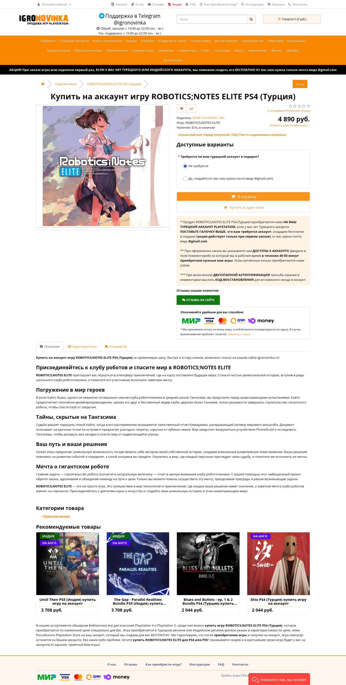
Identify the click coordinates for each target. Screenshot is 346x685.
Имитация (275, 40)
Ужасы (239, 50)
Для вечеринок (226, 40)
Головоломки (200, 40)
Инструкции (200, 664)
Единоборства (253, 40)
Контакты (297, 4)
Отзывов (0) (116, 346)
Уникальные (257, 50)
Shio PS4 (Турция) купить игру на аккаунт (278, 601)
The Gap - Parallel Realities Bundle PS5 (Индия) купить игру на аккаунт (138, 601)
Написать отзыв (298, 110)
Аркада (131, 40)
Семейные (165, 50)
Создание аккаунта (74, 40)
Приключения (117, 50)
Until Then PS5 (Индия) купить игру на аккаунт (67, 601)
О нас (111, 664)
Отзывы (130, 664)
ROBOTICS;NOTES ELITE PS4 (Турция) (114, 84)
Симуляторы (187, 50)
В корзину (243, 196)
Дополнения (172, 60)
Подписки (48, 40)
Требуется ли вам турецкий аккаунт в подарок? (219, 156)
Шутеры (293, 50)
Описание (50, 346)
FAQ (221, 664)
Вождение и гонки (172, 40)
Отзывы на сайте (198, 300)
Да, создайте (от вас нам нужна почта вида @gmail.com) (228, 178)
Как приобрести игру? (163, 664)
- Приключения (55, 516)
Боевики (147, 40)
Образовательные (88, 50)
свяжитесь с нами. (239, 334)
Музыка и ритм (58, 50)
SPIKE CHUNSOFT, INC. (208, 118)
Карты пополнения (107, 40)
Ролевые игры (143, 50)
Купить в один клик (243, 207)
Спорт (205, 50)
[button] (279, 679)
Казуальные (296, 40)
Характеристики (82, 346)
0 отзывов (275, 110)
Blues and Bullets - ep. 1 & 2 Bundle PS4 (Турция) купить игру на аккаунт (208, 601)
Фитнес (277, 50)
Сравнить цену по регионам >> (290, 125)
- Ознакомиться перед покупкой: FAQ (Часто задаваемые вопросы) (231, 134)
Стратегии (222, 50)
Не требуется (195, 166)
